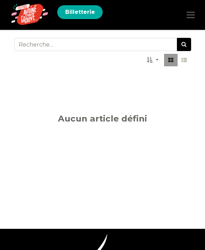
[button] (152, 60)
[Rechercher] (184, 44)
